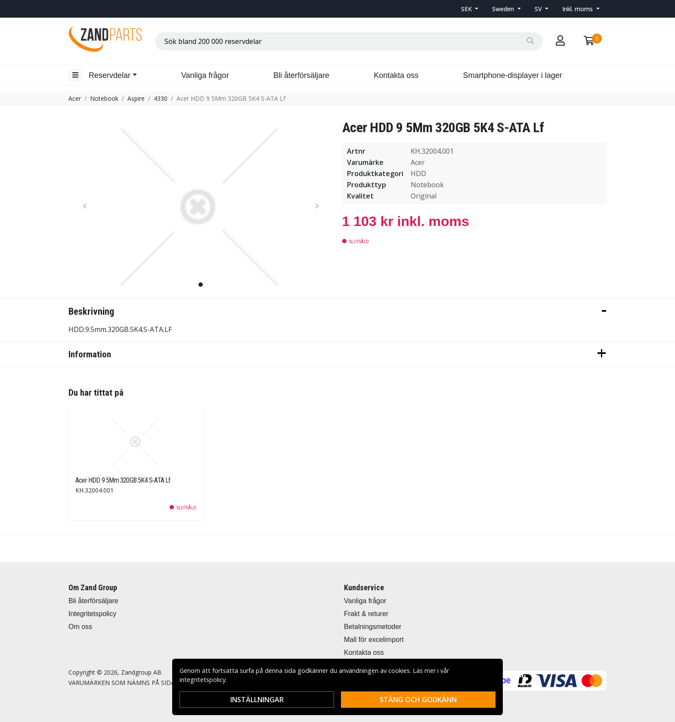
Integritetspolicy (92, 613)
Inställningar (257, 699)
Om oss (80, 626)
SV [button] (539, 9)
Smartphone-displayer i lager (512, 75)
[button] (470, 8)
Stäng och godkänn (418, 699)
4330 (160, 98)
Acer (74, 98)
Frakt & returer (366, 613)
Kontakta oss (396, 75)
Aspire (136, 98)
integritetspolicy (203, 680)
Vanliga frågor (205, 75)
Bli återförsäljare (301, 75)
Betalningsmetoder (372, 626)
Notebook (104, 98)
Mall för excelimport (374, 639)
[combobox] (348, 41)
